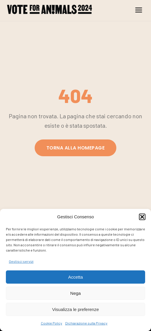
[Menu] (138, 10)
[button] (142, 217)
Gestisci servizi (21, 261)
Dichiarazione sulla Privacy (86, 323)
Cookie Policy (51, 323)
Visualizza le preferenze (75, 309)
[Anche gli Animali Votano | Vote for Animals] (49, 10)
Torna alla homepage (75, 147)
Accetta (75, 277)
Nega (75, 293)
